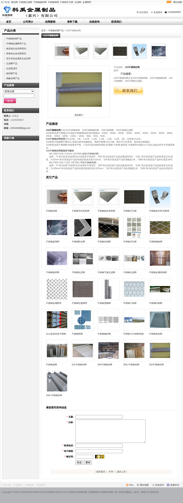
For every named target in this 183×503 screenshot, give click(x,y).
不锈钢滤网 (51, 364)
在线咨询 (94, 21)
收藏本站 (174, 489)
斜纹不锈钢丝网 (90, 153)
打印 (111, 476)
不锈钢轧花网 (78, 272)
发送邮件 (158, 12)
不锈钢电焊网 (52, 272)
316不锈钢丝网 (132, 67)
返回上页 (121, 476)
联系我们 (116, 21)
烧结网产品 (11, 73)
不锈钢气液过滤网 (106, 272)
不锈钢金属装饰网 (158, 272)
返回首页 (100, 476)
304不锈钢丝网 (104, 364)
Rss (131, 489)
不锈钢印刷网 (155, 303)
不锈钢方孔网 (66, 2)
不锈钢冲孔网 (129, 241)
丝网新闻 (50, 21)
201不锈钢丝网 (79, 364)
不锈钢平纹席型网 (80, 211)
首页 (8, 21)
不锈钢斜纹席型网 (106, 211)
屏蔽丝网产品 (12, 78)
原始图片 (78, 115)
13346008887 (174, 12)
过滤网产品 (11, 63)
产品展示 (18, 489)
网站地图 (177, 2)
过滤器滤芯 (11, 68)
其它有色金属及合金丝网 (18, 58)
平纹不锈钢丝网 (88, 162)
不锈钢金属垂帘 (53, 303)
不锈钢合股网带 (79, 303)
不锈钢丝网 (51, 211)
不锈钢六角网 (129, 303)
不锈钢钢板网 (155, 241)
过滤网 (77, 2)
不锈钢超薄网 (52, 241)
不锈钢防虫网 (78, 241)
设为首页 (143, 12)
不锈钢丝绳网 (104, 241)
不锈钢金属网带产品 (16, 43)
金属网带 (86, 2)
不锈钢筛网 (53, 2)
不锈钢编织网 (40, 2)
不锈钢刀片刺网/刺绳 (133, 334)
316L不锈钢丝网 (54, 395)
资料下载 (72, 21)
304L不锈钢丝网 (131, 364)
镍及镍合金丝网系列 (16, 48)
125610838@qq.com (20, 128)
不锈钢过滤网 (25, 2)
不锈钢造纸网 (155, 334)
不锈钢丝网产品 (56, 30)
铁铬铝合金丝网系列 (16, 53)
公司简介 (28, 21)
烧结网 (14, 2)
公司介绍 (6, 489)
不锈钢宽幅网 (104, 303)
